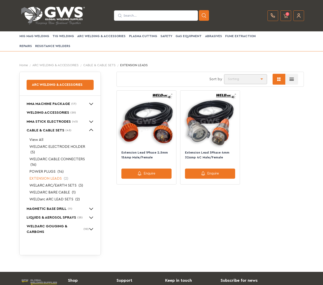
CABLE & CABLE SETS (99, 65)
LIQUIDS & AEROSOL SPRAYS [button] (55, 217)
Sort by (215, 79)
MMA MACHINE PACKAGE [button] (51, 104)
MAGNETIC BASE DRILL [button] (49, 208)
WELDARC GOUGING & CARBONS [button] (58, 229)
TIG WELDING (63, 36)
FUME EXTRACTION (240, 36)
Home (23, 65)
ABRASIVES (213, 36)
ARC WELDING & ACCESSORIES (101, 36)
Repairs (25, 46)
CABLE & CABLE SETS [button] (49, 130)
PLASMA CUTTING (143, 36)
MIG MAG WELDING (34, 36)
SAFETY (166, 36)
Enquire (146, 173)
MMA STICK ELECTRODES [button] (52, 121)
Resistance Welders (52, 46)
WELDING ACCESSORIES (51, 112)
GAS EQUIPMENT (188, 36)
